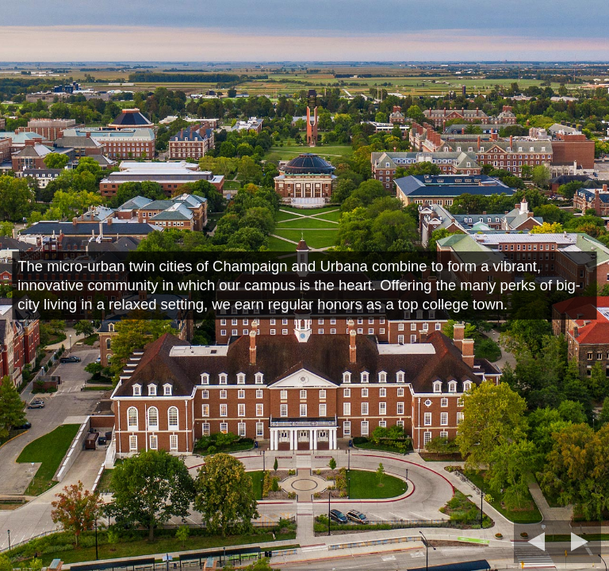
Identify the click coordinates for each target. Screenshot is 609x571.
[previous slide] (531, 541)
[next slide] (584, 541)
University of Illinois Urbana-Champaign (158, 65)
